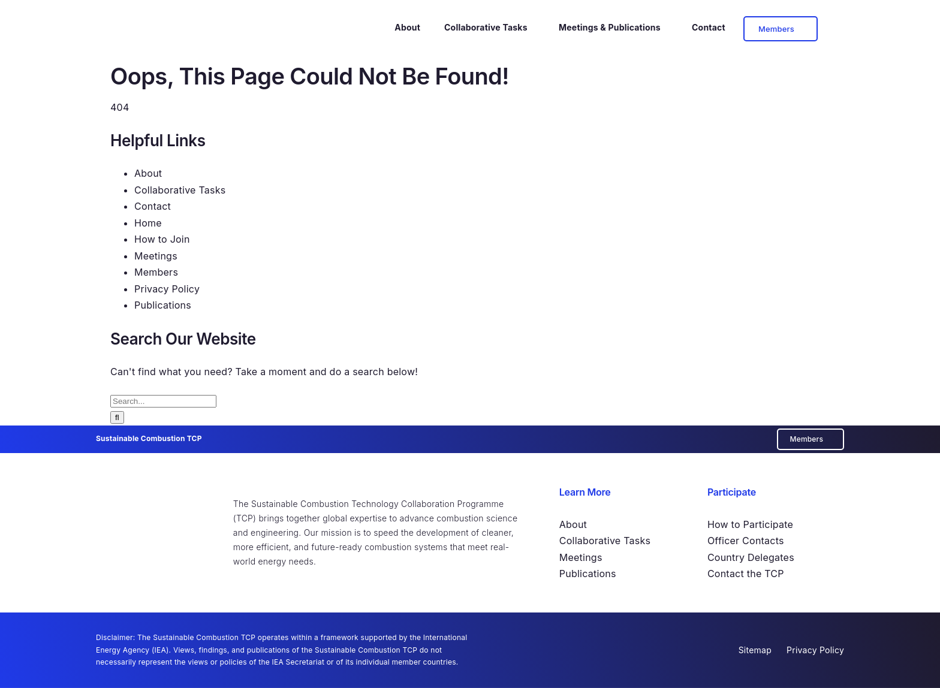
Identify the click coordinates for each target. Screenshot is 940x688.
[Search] (117, 417)
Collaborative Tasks (179, 190)
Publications (162, 305)
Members (156, 272)
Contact (152, 206)
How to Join (162, 239)
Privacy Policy (167, 289)
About (148, 173)
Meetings (155, 256)
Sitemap (755, 650)
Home (148, 223)
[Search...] (163, 401)
